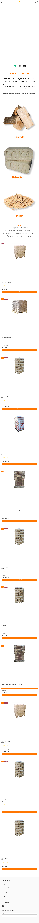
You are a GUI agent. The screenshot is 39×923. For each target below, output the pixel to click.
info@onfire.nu (8, 887)
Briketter (3, 894)
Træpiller (3, 897)
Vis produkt (19, 291)
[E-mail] (19, 915)
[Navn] (19, 913)
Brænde (3, 896)
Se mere (3, 899)
